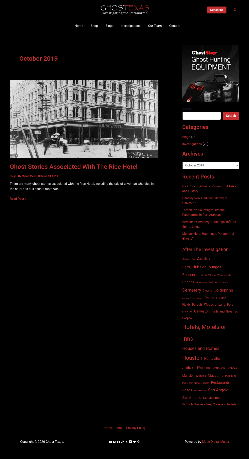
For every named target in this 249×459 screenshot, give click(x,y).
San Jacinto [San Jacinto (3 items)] (211, 398)
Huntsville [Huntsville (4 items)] (212, 358)
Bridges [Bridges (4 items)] (188, 282)
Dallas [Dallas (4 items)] (209, 298)
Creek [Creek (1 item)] (200, 298)
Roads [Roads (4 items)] (187, 390)
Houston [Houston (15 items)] (192, 358)
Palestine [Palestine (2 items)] (230, 375)
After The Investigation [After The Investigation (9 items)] (205, 249)
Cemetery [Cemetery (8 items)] (191, 290)
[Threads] (130, 441)
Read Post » (18, 198)
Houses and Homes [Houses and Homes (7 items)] (201, 348)
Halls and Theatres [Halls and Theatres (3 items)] (224, 311)
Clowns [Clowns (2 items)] (207, 290)
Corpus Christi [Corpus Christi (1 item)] (189, 298)
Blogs (13, 176)
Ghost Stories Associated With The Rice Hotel (74, 166)
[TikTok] (122, 441)
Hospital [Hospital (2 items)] (187, 318)
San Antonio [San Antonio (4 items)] (191, 398)
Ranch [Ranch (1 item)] (206, 383)
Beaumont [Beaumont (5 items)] (191, 274)
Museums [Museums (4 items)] (215, 375)
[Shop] (134, 441)
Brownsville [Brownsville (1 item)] (201, 282)
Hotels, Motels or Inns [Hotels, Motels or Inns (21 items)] (204, 333)
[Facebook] (118, 441)
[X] (126, 441)
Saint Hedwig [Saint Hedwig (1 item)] (200, 390)
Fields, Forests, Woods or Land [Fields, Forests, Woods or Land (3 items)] (203, 304)
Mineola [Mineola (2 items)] (201, 375)
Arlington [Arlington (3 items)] (188, 259)
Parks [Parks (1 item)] (185, 383)
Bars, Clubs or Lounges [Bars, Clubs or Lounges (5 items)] (201, 267)
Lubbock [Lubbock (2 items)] (232, 368)
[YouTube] (110, 441)
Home (108, 428)
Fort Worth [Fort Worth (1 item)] (187, 312)
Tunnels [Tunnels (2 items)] (232, 404)
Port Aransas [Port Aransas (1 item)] (195, 383)
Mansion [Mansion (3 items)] (188, 376)
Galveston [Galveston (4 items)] (202, 311)
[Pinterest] (138, 441)
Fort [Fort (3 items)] (230, 304)
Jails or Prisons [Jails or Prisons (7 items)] (196, 367)
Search (186, 108)
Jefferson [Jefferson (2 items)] (219, 368)
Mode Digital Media (215, 442)
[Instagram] (114, 441)
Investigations (192, 144)
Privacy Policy (135, 428)
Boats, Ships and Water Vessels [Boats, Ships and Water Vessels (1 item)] (216, 275)
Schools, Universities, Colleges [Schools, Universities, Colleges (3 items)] (203, 404)
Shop (119, 428)
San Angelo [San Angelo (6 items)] (218, 390)
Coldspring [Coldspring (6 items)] (223, 290)
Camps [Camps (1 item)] (225, 282)
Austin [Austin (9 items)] (203, 259)
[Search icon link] (235, 10)
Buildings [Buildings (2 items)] (214, 282)
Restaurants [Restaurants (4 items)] (220, 382)
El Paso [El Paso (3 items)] (221, 298)
